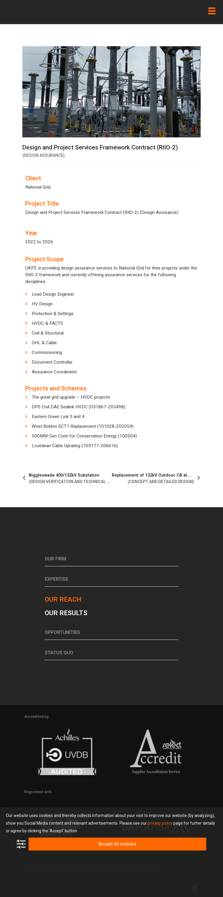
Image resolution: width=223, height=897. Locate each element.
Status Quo (59, 652)
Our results (66, 613)
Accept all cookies (117, 844)
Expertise (56, 579)
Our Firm (55, 559)
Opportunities (62, 632)
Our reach (63, 599)
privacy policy (160, 823)
